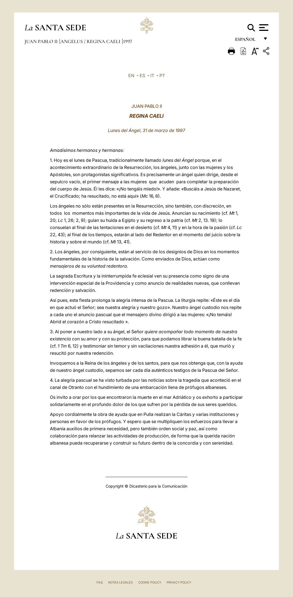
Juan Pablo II (42, 41)
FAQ (100, 582)
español (247, 40)
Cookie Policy (149, 582)
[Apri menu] (263, 27)
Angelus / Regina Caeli (90, 41)
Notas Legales (120, 582)
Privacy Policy (179, 582)
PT (162, 75)
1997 (127, 41)
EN (131, 75)
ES (142, 75)
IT (152, 75)
